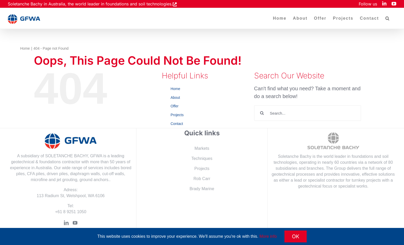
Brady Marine (201, 189)
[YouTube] (75, 222)
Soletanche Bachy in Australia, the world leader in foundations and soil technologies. (90, 3)
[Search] (262, 113)
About (175, 97)
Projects (177, 115)
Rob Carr (202, 178)
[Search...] (307, 113)
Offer (175, 106)
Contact (177, 124)
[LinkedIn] (66, 222)
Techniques (202, 158)
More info (268, 236)
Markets (202, 148)
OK (295, 236)
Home (175, 89)
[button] (387, 18)
